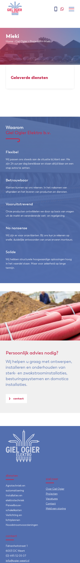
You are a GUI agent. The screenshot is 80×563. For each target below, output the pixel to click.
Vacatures (52, 498)
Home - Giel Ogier (16, 41)
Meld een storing (56, 508)
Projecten (36, 41)
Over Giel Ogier (55, 488)
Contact (16, 398)
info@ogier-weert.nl (17, 560)
